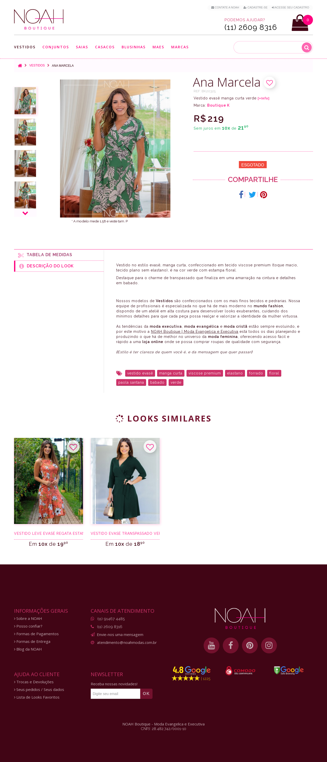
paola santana (131, 382)
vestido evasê (140, 373)
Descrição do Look (46, 266)
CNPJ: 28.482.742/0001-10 (163, 728)
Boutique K (218, 105)
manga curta (170, 373)
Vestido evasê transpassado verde (125, 533)
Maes (158, 47)
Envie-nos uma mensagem (120, 634)
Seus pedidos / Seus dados (39, 689)
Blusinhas (134, 47)
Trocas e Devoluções (34, 681)
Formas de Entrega (32, 641)
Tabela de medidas (45, 255)
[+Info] (264, 98)
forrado (256, 373)
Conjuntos (55, 47)
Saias (82, 47)
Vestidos (25, 47)
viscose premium (205, 373)
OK (146, 693)
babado (157, 382)
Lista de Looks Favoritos (37, 697)
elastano (235, 373)
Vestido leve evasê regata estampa (48, 533)
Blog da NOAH (28, 649)
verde (176, 382)
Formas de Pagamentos (36, 633)
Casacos (105, 47)
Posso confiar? (28, 626)
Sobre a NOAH (28, 618)
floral (274, 373)
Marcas (180, 47)
